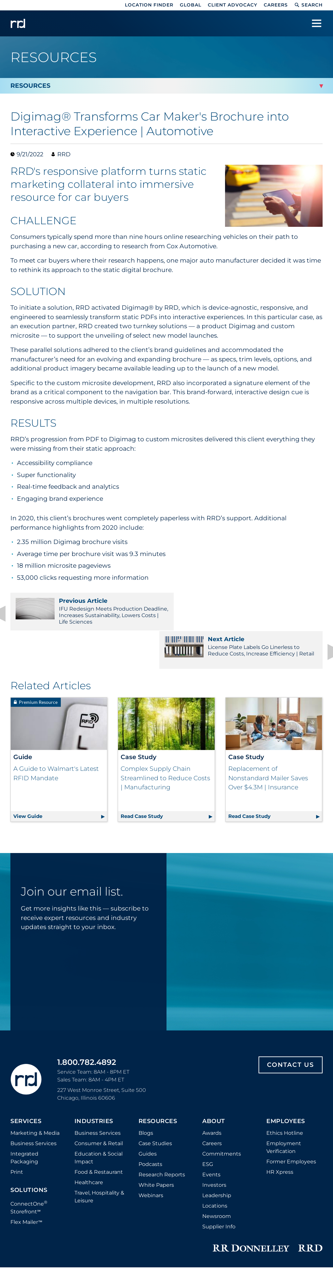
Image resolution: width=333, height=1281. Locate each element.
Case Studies (155, 1093)
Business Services (33, 1093)
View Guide (60, 765)
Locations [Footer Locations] (214, 1155)
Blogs (146, 1082)
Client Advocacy (232, 4)
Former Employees (291, 1111)
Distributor (25, 1236)
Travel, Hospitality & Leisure (99, 1146)
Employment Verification (283, 1097)
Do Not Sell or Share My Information (183, 1236)
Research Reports (162, 1124)
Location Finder (149, 4)
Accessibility (307, 1236)
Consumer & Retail (98, 1093)
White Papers (156, 1134)
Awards (211, 1082)
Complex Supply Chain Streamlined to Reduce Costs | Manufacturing (165, 740)
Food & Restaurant (98, 1121)
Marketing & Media (35, 1082)
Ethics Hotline (284, 1082)
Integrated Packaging (24, 1107)
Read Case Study (167, 765)
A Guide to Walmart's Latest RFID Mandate (56, 735)
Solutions (28, 1139)
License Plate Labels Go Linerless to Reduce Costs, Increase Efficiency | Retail (247, 611)
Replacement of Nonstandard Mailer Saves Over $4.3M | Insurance (268, 740)
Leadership (216, 1145)
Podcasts (150, 1113)
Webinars (151, 1145)
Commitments (221, 1103)
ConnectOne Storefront (28, 1156)
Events (211, 1124)
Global (190, 4)
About (213, 1071)
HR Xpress (279, 1121)
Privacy (124, 1236)
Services (25, 1071)
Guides (148, 1103)
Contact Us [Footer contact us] (290, 1014)
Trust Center (248, 1236)
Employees (285, 1071)
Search (308, 4)
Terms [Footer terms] (278, 1236)
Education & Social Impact (98, 1107)
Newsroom (216, 1165)
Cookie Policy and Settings (77, 1236)
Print (16, 1121)
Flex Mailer (26, 1172)
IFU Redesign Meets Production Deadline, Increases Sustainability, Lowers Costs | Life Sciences (85, 611)
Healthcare (88, 1132)
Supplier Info (218, 1176)
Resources (158, 1071)
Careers (276, 4)
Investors (214, 1134)
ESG (207, 1113)
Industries (93, 1071)
